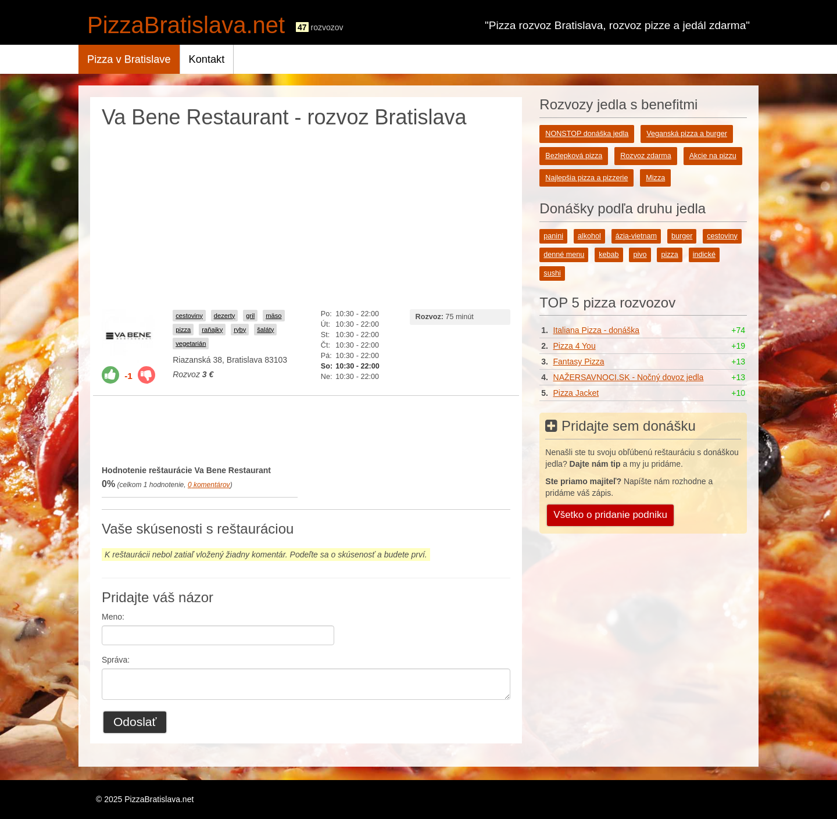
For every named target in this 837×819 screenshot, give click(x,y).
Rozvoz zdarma (645, 156)
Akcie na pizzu (712, 156)
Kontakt (207, 59)
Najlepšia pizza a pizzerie (586, 178)
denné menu (563, 255)
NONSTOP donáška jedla (586, 134)
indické (704, 255)
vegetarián (191, 343)
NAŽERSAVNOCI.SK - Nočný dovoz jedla (628, 377)
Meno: (113, 616)
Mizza (655, 178)
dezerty (224, 315)
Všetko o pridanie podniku (610, 514)
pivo (639, 255)
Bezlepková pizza (573, 156)
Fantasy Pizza (578, 361)
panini (553, 236)
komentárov (209, 485)
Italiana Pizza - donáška (596, 330)
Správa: (116, 659)
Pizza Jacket (576, 393)
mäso (273, 315)
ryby (240, 329)
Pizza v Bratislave (129, 59)
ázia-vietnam (636, 236)
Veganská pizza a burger (686, 134)
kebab (608, 255)
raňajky (212, 329)
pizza (183, 329)
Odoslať (134, 721)
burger (681, 236)
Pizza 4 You (574, 346)
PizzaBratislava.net (186, 25)
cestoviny (189, 315)
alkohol (589, 236)
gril (250, 315)
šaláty (265, 329)
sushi (551, 273)
